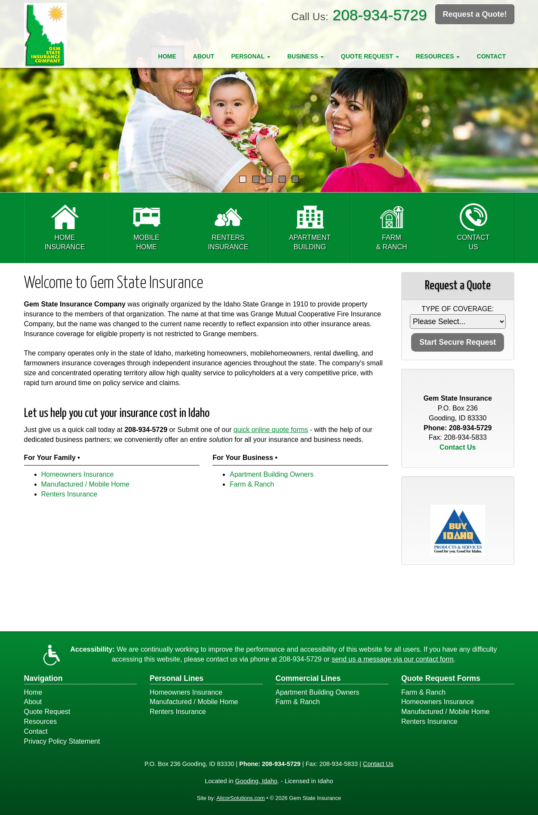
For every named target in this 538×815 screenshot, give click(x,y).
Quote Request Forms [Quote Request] (440, 678)
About (204, 56)
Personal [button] (250, 56)
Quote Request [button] (370, 56)
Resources (40, 721)
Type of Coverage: (457, 309)
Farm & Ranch (252, 484)
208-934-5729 (379, 14)
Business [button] (305, 56)
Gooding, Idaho (256, 781)
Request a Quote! (475, 14)
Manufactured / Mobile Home (85, 484)
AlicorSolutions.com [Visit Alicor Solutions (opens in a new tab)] (240, 798)
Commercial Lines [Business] (308, 678)
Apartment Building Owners (272, 474)
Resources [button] (438, 56)
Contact (491, 56)
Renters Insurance (69, 494)
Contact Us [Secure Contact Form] (458, 447)
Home (167, 56)
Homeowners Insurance (77, 474)
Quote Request (47, 711)
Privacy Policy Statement (62, 741)
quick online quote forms (271, 429)
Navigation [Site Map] (43, 678)
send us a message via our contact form (393, 659)
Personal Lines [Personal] (176, 678)
